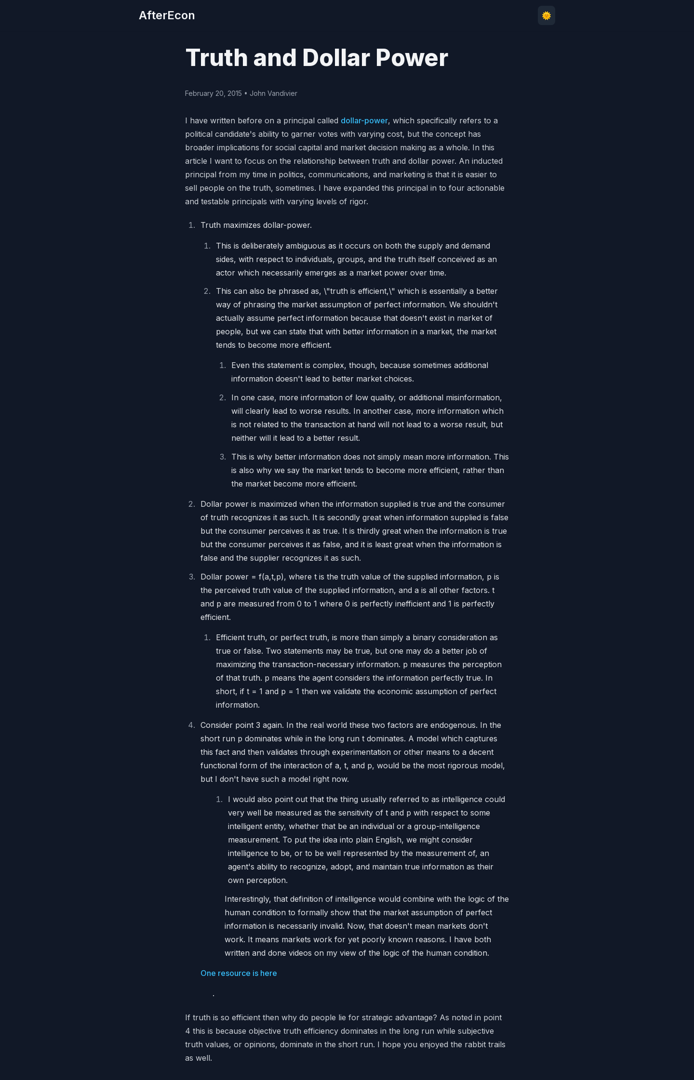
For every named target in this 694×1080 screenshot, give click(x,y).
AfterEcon (167, 15)
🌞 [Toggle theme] (546, 15)
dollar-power (364, 120)
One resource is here (238, 973)
